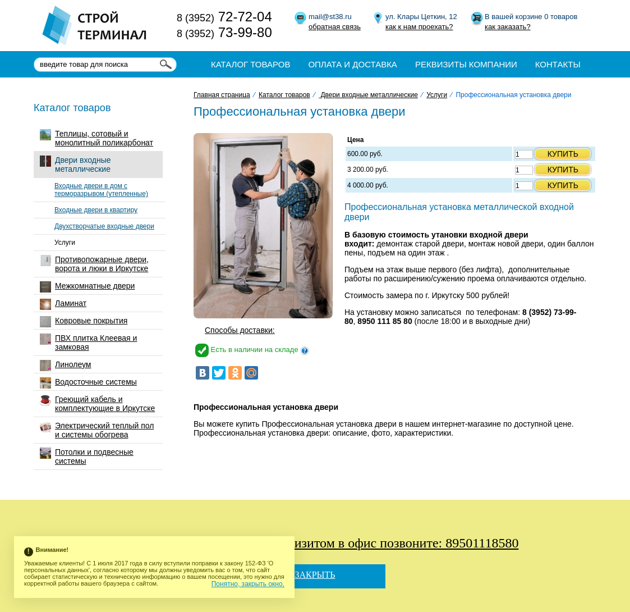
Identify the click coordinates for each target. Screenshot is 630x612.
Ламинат (63, 304)
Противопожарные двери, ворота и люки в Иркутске (94, 264)
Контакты (558, 64)
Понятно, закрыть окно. (247, 584)
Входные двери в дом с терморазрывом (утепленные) (101, 190)
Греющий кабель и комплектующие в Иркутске (97, 404)
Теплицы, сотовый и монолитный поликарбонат (96, 138)
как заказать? (508, 26)
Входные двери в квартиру (95, 210)
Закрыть (315, 574)
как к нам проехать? (419, 26)
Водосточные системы (88, 383)
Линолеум (65, 365)
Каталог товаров (250, 64)
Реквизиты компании (466, 64)
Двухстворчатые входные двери (104, 226)
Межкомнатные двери (87, 287)
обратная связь (335, 26)
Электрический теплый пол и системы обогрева (97, 430)
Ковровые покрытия (83, 321)
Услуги (64, 242)
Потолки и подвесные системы (87, 456)
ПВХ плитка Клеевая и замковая (88, 342)
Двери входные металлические (75, 164)
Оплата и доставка (352, 64)
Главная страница (222, 95)
